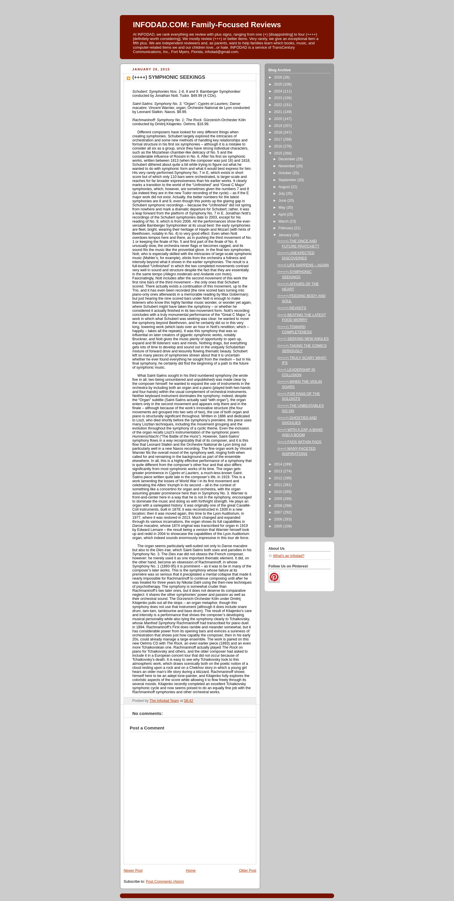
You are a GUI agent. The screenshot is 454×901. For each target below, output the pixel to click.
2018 (278, 132)
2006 (278, 519)
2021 (278, 112)
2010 (278, 492)
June (283, 201)
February (286, 228)
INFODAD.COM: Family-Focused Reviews (207, 24)
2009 (278, 499)
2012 (278, 478)
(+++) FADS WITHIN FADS (300, 442)
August (285, 187)
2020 (278, 119)
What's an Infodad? (288, 556)
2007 (278, 512)
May (282, 207)
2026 (278, 77)
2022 (278, 105)
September (288, 180)
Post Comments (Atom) (165, 882)
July (282, 194)
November (287, 166)
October (285, 173)
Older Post (247, 871)
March (284, 221)
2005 (278, 526)
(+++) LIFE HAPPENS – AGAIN (303, 265)
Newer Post (133, 871)
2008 (278, 506)
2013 (278, 471)
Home (191, 871)
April (283, 214)
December (287, 159)
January (285, 235)
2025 (278, 84)
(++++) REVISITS (292, 308)
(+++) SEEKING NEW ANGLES (303, 339)
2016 (278, 146)
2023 (278, 98)
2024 (278, 91)
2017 (278, 139)
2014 (278, 464)
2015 (278, 153)
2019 (278, 126)
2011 (278, 485)
